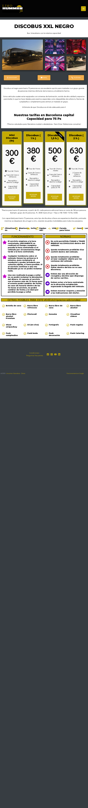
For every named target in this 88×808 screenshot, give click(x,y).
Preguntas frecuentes (34, 355)
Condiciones (34, 353)
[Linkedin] (59, 354)
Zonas (23, 373)
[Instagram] (51, 354)
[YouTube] (55, 354)
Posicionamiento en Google (75, 373)
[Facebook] (48, 354)
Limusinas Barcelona (13, 373)
